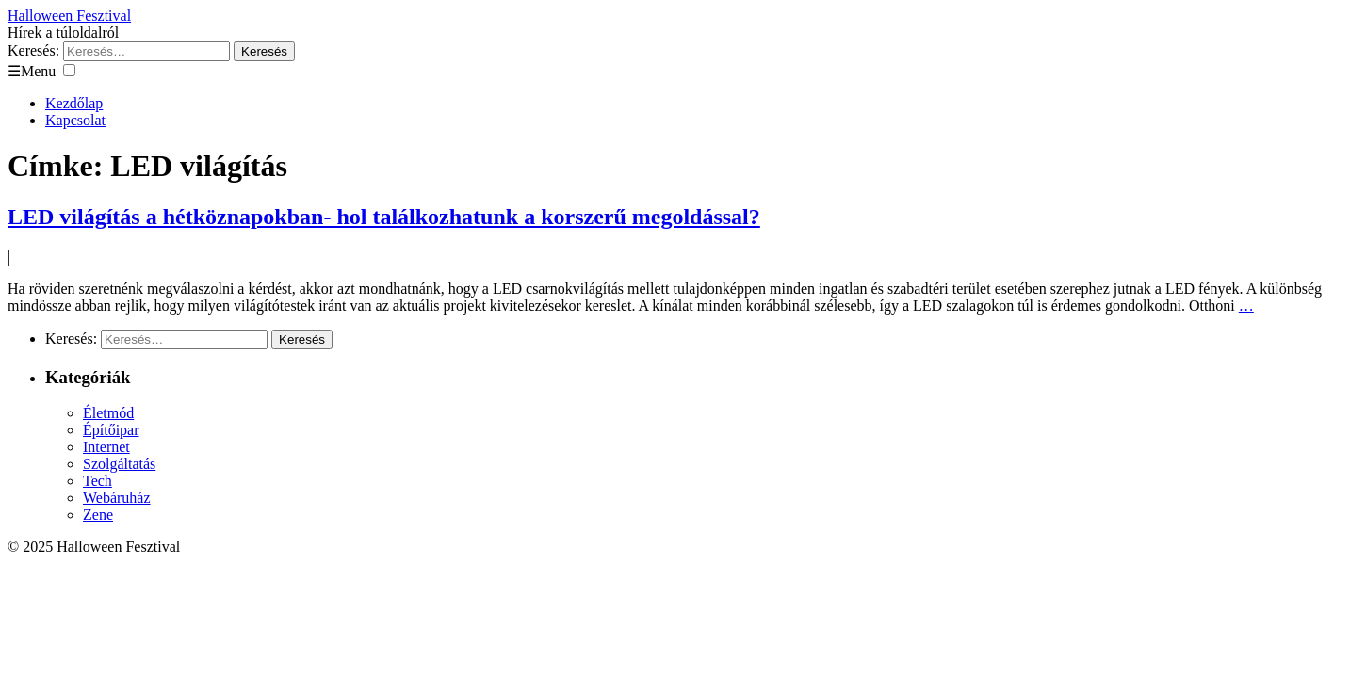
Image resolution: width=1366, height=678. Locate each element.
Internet (106, 447)
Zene (98, 515)
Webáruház (117, 498)
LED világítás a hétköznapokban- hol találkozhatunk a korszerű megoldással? (384, 216)
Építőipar (111, 430)
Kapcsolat (75, 120)
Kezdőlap (74, 103)
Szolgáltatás (119, 464)
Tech (97, 481)
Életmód (108, 413)
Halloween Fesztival (69, 16)
